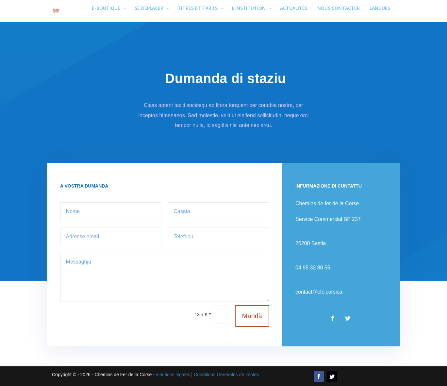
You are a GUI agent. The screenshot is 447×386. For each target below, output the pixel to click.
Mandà (251, 311)
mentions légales (173, 374)
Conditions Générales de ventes (226, 374)
